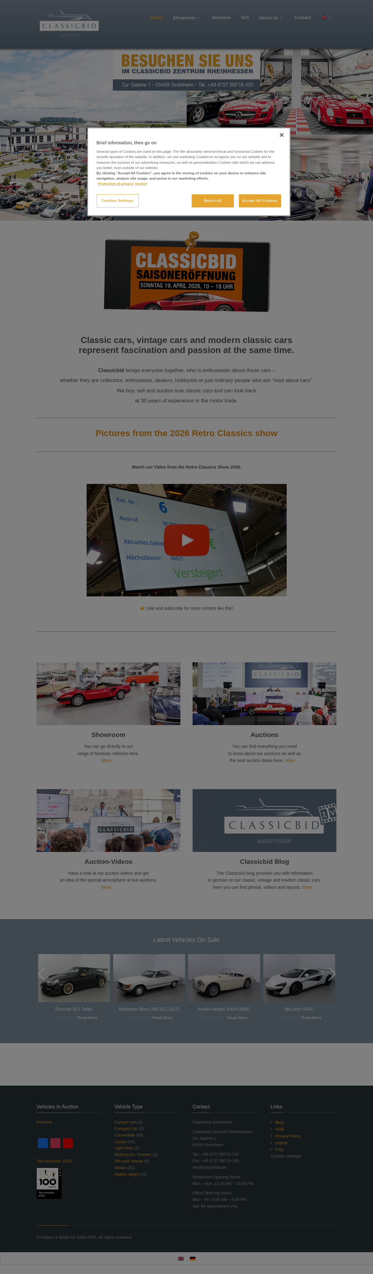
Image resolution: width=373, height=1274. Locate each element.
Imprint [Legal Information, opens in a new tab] (141, 184)
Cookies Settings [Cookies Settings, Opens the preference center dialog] (117, 200)
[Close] (282, 135)
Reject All (213, 200)
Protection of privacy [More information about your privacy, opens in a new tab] (116, 184)
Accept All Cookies (260, 200)
